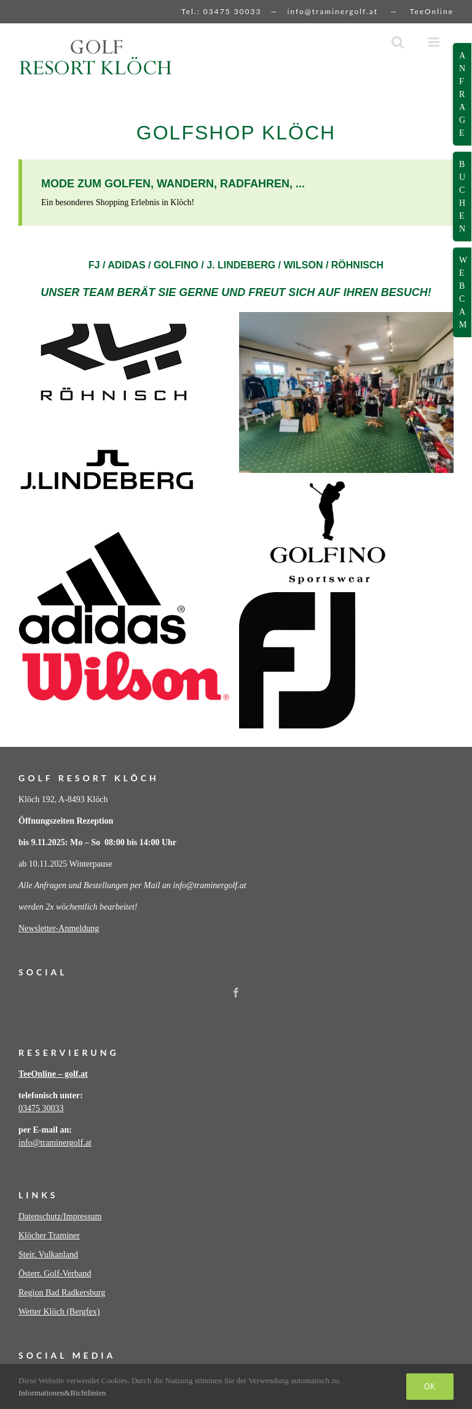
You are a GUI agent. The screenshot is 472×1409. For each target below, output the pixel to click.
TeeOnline (432, 11)
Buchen (462, 196)
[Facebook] (236, 992)
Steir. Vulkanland (48, 1254)
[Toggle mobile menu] (434, 42)
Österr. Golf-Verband (54, 1273)
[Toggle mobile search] (397, 42)
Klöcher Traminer (49, 1235)
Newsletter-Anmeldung (58, 928)
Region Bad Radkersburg (61, 1292)
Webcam (463, 292)
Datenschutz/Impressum (59, 1216)
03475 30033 (232, 11)
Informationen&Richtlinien (62, 1392)
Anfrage (462, 94)
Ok (430, 1386)
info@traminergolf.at (332, 11)
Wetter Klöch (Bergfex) (59, 1311)
